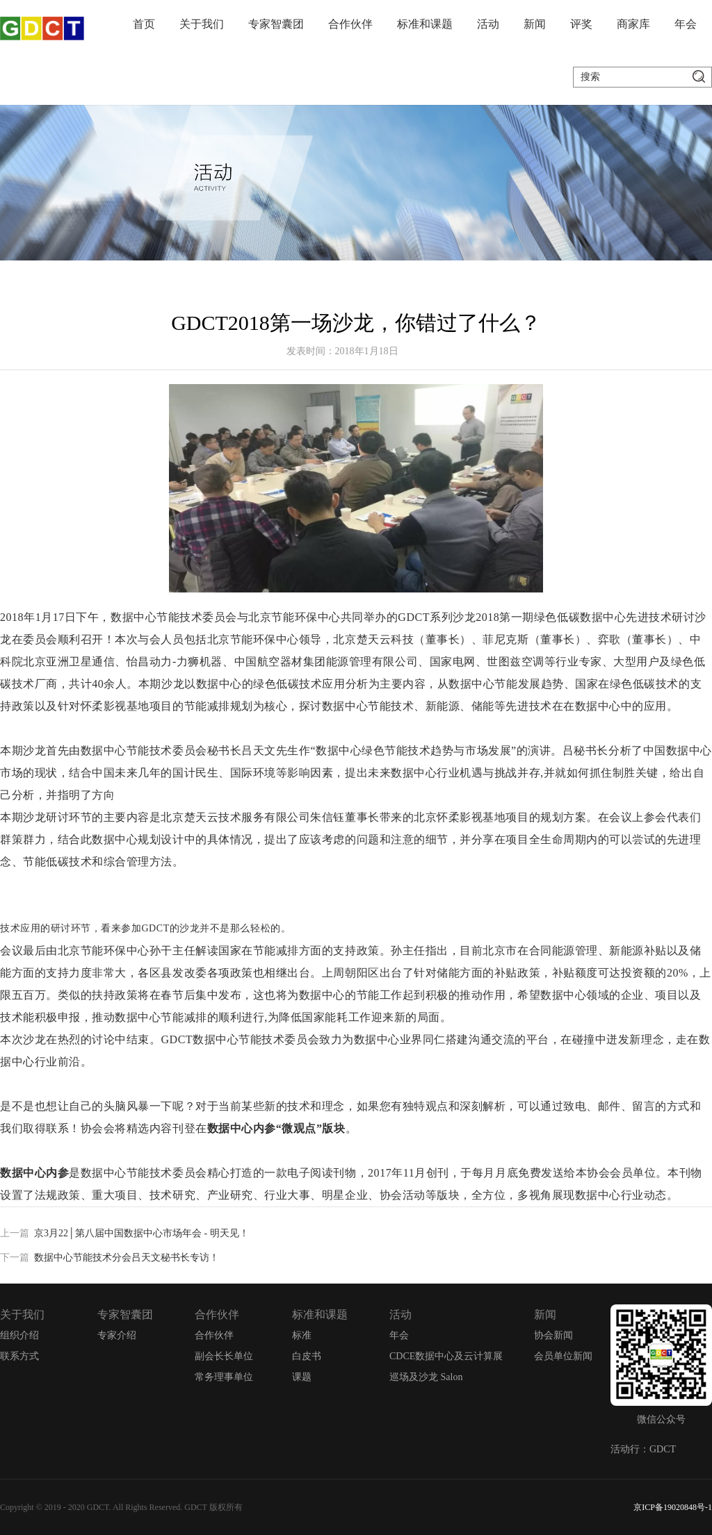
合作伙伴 (350, 24)
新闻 (535, 24)
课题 (302, 1377)
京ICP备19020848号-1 (672, 1507)
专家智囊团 (276, 24)
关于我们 (201, 24)
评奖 (581, 24)
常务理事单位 (224, 1377)
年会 (685, 24)
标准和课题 (425, 24)
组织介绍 (19, 1335)
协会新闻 (553, 1335)
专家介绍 (116, 1335)
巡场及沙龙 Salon (425, 1377)
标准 (302, 1335)
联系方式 (19, 1356)
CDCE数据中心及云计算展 (446, 1356)
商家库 (633, 24)
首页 (144, 24)
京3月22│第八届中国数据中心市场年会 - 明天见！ (141, 1233)
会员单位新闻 (563, 1356)
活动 (488, 24)
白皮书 (306, 1356)
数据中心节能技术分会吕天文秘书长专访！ (126, 1257)
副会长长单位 (224, 1356)
